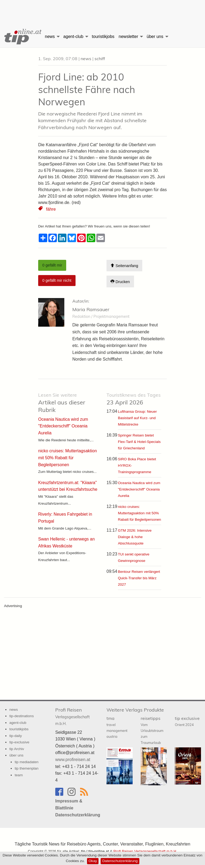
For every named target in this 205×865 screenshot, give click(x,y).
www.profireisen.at (72, 759)
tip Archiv (16, 749)
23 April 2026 (134, 399)
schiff (99, 58)
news (50, 36)
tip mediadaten (26, 762)
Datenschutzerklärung (119, 861)
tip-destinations (21, 716)
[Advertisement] (102, 9)
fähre (51, 209)
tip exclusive (187, 721)
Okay (93, 861)
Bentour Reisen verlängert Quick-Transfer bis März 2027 (139, 578)
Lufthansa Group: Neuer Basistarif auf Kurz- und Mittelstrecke (137, 418)
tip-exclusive (19, 742)
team (19, 775)
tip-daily (15, 736)
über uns (155, 36)
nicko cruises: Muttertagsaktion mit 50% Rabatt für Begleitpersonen (139, 513)
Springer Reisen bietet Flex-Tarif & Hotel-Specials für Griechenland (139, 441)
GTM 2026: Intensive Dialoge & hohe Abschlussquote (135, 536)
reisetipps (152, 730)
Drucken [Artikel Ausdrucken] (120, 281)
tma (117, 727)
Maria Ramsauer (90, 309)
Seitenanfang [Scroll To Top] (124, 265)
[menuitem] (21, 36)
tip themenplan (26, 768)
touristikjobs (103, 36)
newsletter (128, 36)
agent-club (73, 36)
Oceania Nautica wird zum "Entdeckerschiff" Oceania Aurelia (139, 489)
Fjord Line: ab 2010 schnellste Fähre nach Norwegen (86, 89)
